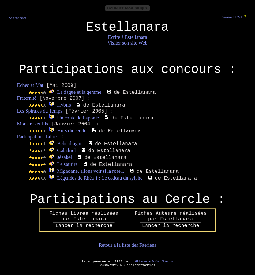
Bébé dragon (69, 143)
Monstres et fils (32, 123)
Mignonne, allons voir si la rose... (90, 171)
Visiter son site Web (128, 42)
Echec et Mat (30, 85)
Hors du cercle (71, 130)
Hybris (64, 105)
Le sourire (67, 164)
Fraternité (27, 98)
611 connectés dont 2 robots (154, 261)
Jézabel (64, 157)
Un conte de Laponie (78, 117)
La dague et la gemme (79, 92)
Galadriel (66, 150)
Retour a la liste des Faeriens (127, 245)
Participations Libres (38, 136)
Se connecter (17, 17)
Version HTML (232, 17)
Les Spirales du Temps (39, 111)
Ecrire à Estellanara (127, 37)
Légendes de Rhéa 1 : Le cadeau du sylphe (99, 178)
